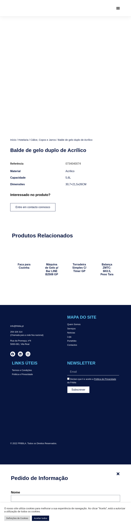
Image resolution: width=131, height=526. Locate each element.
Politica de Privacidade (105, 342)
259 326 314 (16, 295)
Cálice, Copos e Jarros (43, 102)
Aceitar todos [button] (40, 518)
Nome (15, 455)
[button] (118, 8)
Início (13, 102)
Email (15, 469)
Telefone (17, 483)
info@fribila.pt (17, 289)
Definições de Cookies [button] (17, 518)
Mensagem (19, 496)
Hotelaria (23, 102)
